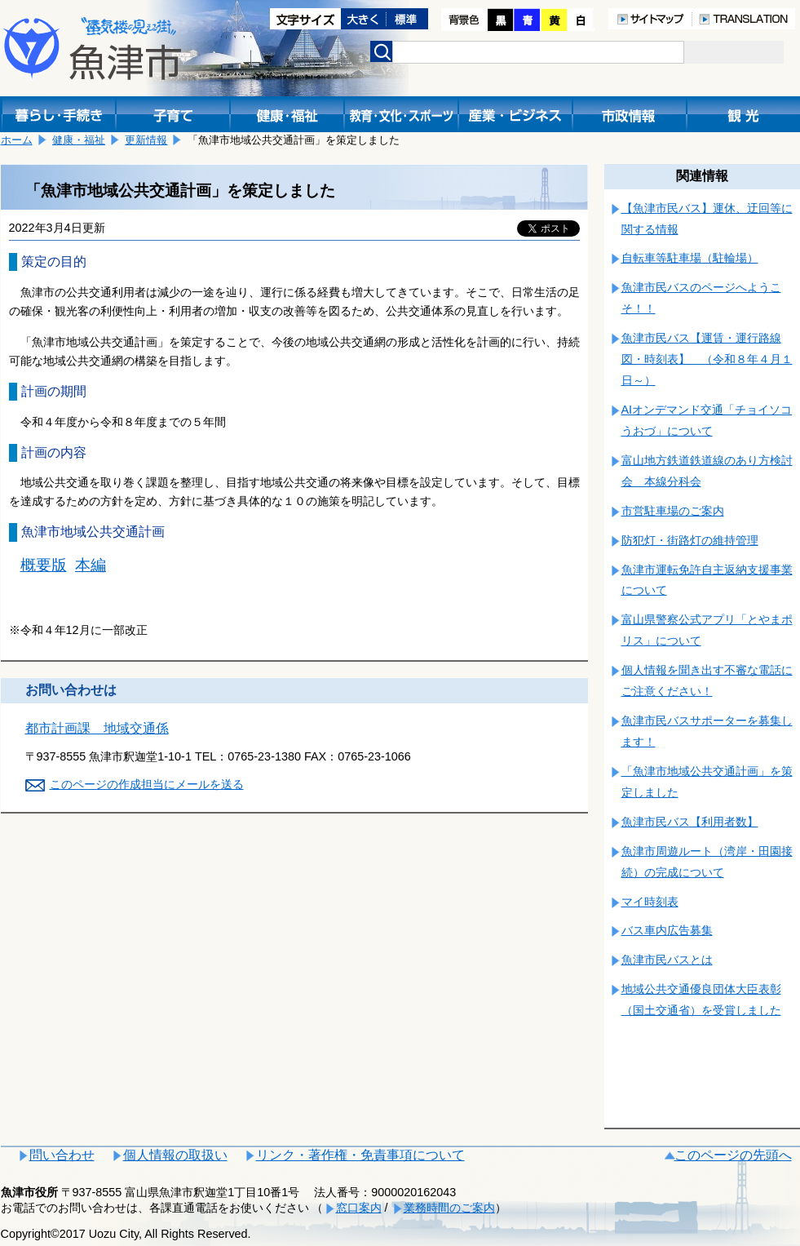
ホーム (17, 140)
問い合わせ (62, 1155)
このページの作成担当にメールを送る (147, 784)
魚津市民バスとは (667, 959)
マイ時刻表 (649, 901)
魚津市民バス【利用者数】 (689, 821)
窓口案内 (359, 1207)
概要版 (43, 565)
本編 (90, 565)
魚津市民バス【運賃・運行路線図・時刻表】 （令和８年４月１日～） (707, 359)
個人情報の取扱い (175, 1155)
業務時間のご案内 (449, 1207)
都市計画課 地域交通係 (97, 728)
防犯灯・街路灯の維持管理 (689, 540)
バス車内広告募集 (667, 930)
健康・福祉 (78, 140)
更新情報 (146, 140)
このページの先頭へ (733, 1155)
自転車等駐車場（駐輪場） (689, 257)
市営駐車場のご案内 (672, 510)
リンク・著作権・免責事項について (360, 1155)
